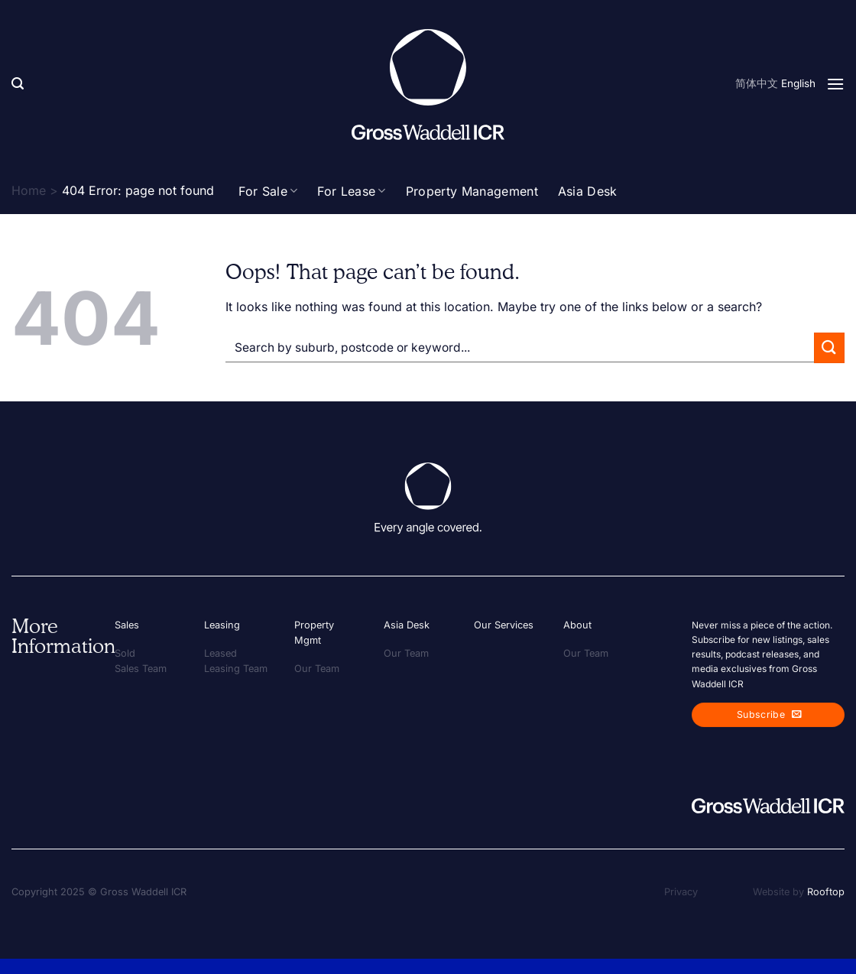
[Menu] (835, 83)
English (798, 83)
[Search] (17, 84)
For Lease (351, 191)
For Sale (267, 191)
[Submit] (829, 347)
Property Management (472, 191)
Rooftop (826, 892)
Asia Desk (588, 191)
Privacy (681, 892)
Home (28, 190)
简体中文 (756, 83)
